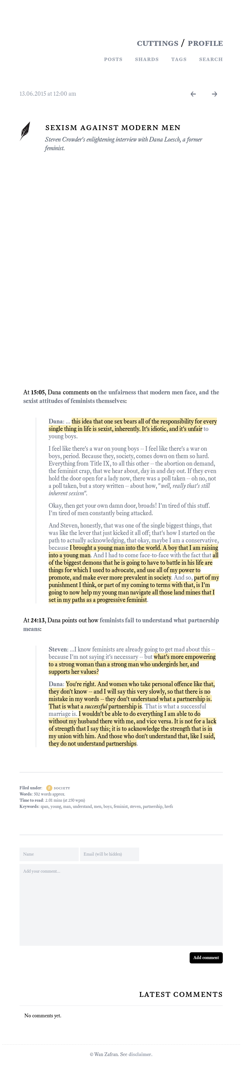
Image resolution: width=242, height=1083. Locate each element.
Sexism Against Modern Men (113, 127)
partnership (152, 806)
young (56, 806)
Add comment (206, 957)
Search (211, 59)
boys (107, 806)
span (44, 806)
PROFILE (205, 42)
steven (135, 806)
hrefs (169, 806)
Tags (179, 59)
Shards (147, 59)
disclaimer (140, 1054)
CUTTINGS (157, 42)
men (97, 806)
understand (82, 806)
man (67, 806)
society (62, 788)
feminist (121, 806)
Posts (113, 59)
